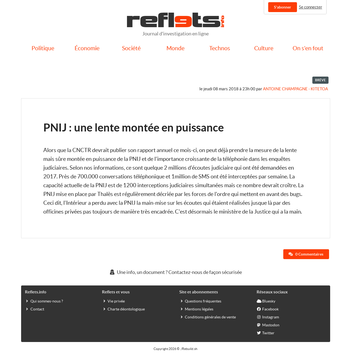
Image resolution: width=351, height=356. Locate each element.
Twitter (265, 332)
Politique (43, 48)
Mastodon (268, 324)
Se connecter (310, 7)
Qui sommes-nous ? (44, 300)
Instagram (268, 316)
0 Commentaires (305, 254)
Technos (219, 48)
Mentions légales (196, 308)
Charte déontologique (123, 308)
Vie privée (113, 300)
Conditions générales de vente (207, 316)
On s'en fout (308, 48)
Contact (34, 308)
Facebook (268, 308)
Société (131, 48)
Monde (175, 48)
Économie (87, 48)
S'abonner (282, 7)
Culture (263, 48)
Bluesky (266, 300)
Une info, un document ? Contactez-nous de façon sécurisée (175, 272)
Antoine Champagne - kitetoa (295, 88)
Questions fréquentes (200, 300)
